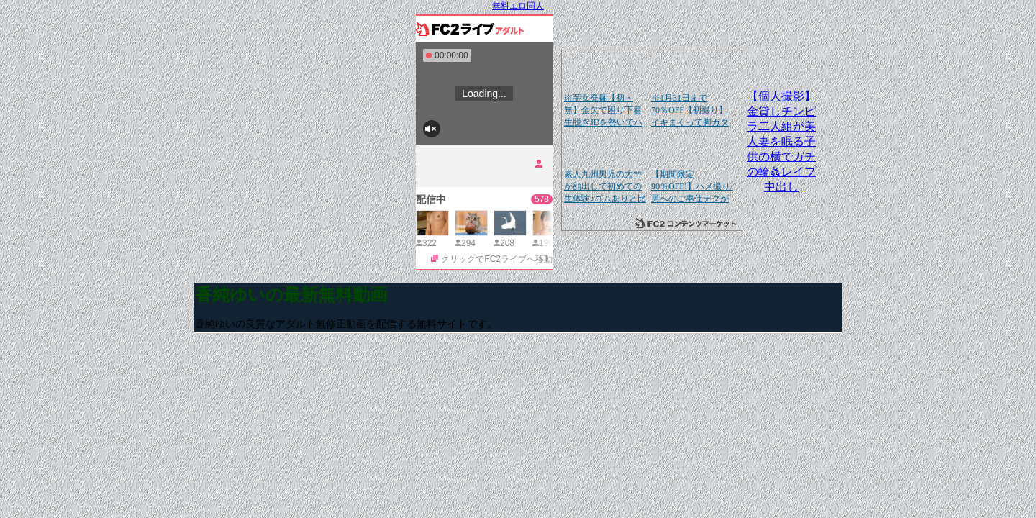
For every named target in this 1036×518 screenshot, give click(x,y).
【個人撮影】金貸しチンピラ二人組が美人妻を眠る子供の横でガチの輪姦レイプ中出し (781, 141)
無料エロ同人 (518, 6)
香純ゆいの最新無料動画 (291, 295)
